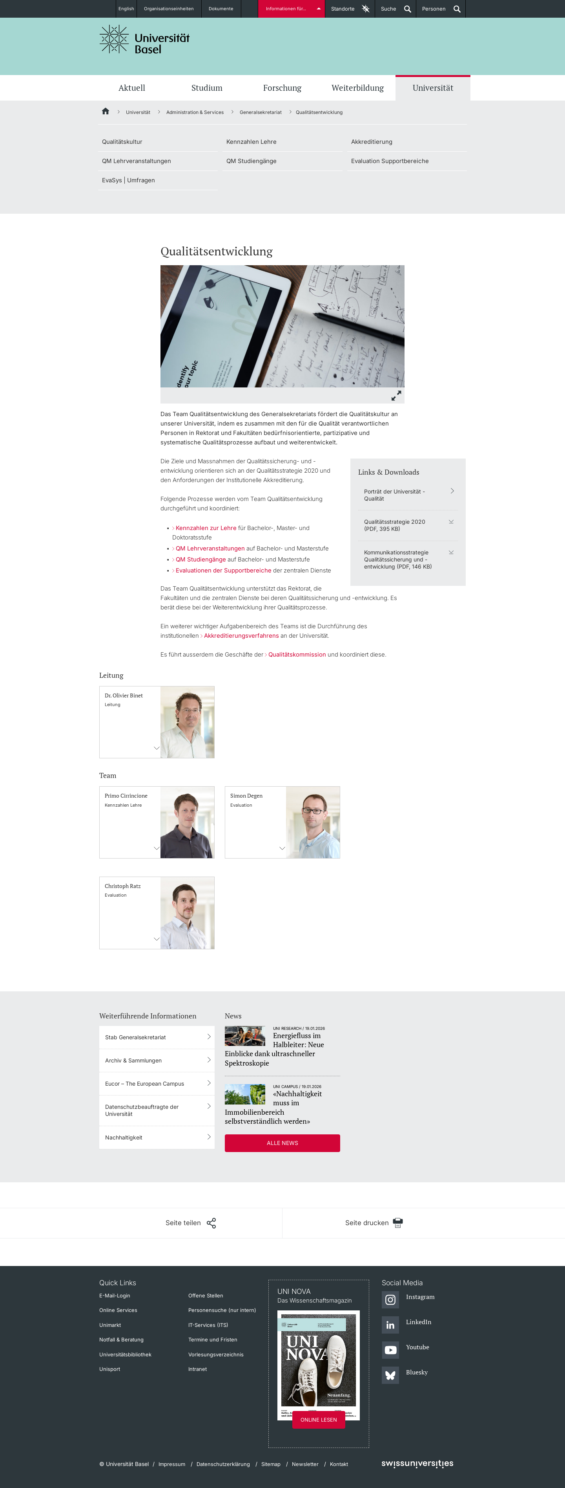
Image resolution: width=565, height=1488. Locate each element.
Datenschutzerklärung (223, 1464)
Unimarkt (110, 1325)
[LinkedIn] (407, 1325)
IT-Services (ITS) (208, 1325)
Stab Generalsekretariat (135, 1037)
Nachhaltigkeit (123, 1137)
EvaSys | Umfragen (128, 180)
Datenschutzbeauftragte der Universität (142, 1110)
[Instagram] (408, 1300)
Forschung (282, 87)
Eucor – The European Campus (144, 1083)
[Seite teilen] (190, 1223)
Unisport (109, 1369)
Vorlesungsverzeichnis (216, 1354)
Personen (431, 12)
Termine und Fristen (212, 1339)
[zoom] (282, 325)
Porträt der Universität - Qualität (394, 495)
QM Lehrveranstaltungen (136, 161)
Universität (433, 87)
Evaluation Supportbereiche (390, 161)
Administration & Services (195, 112)
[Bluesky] (405, 1376)
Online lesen (319, 1419)
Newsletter (305, 1464)
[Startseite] (106, 112)
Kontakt (339, 1464)
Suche (385, 12)
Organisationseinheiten (174, 9)
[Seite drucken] (374, 1223)
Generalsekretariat (261, 112)
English (126, 9)
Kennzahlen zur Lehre (206, 528)
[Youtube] (405, 1350)
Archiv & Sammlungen (133, 1060)
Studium (206, 87)
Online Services (118, 1310)
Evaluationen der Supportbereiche (224, 570)
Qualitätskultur (122, 141)
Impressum (172, 1464)
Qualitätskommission (297, 654)
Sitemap (271, 1464)
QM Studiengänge (251, 161)
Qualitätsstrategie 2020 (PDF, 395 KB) (394, 525)
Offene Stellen (205, 1295)
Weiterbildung (358, 87)
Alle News (282, 1142)
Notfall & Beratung (121, 1339)
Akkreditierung (371, 141)
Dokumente (226, 9)
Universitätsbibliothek (125, 1354)
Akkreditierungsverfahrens (241, 635)
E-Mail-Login (114, 1295)
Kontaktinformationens (157, 748)
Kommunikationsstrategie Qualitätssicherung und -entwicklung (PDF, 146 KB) (398, 559)
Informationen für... (287, 9)
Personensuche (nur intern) (222, 1310)
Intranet (197, 1369)
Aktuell (131, 87)
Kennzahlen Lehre (251, 141)
